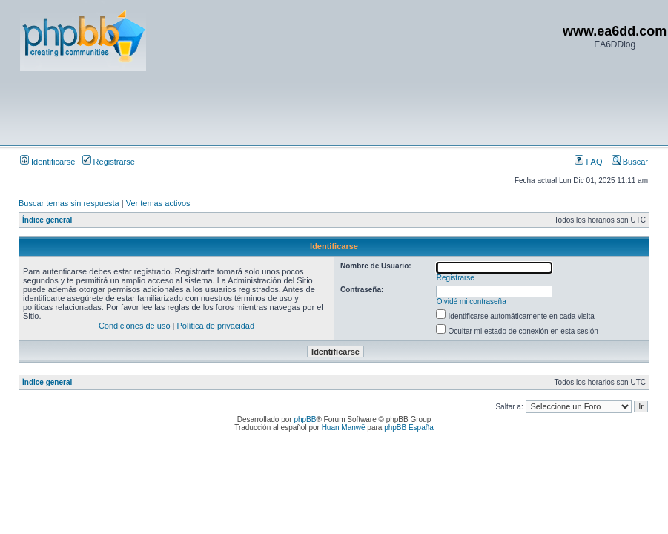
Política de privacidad (216, 325)
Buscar (630, 161)
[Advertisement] (290, 107)
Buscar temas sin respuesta (69, 203)
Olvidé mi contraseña (471, 301)
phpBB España (409, 427)
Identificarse (47, 161)
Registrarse (108, 161)
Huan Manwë (344, 427)
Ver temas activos (158, 203)
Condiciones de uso (135, 325)
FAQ (588, 161)
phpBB (305, 419)
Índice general (47, 220)
